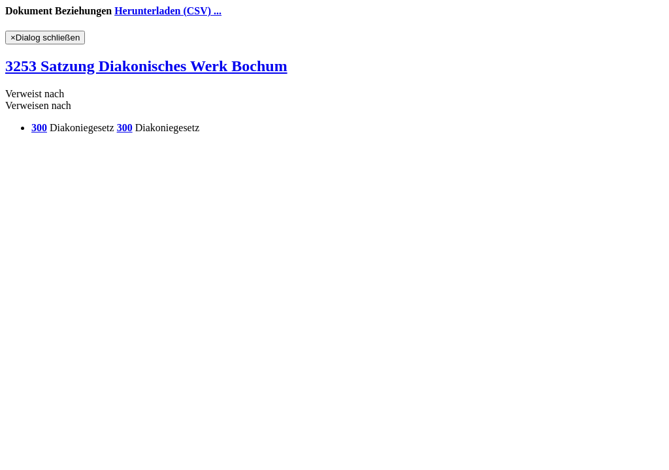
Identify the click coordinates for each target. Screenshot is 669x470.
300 (39, 127)
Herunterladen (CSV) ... (167, 10)
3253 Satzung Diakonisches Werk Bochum (146, 65)
